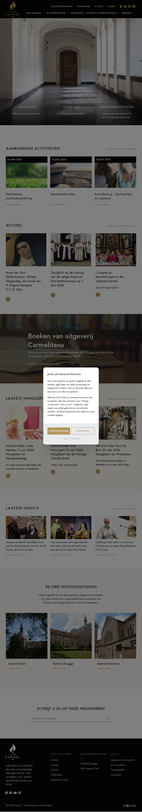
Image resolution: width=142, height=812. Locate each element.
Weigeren (83, 431)
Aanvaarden (58, 431)
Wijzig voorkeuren (71, 439)
